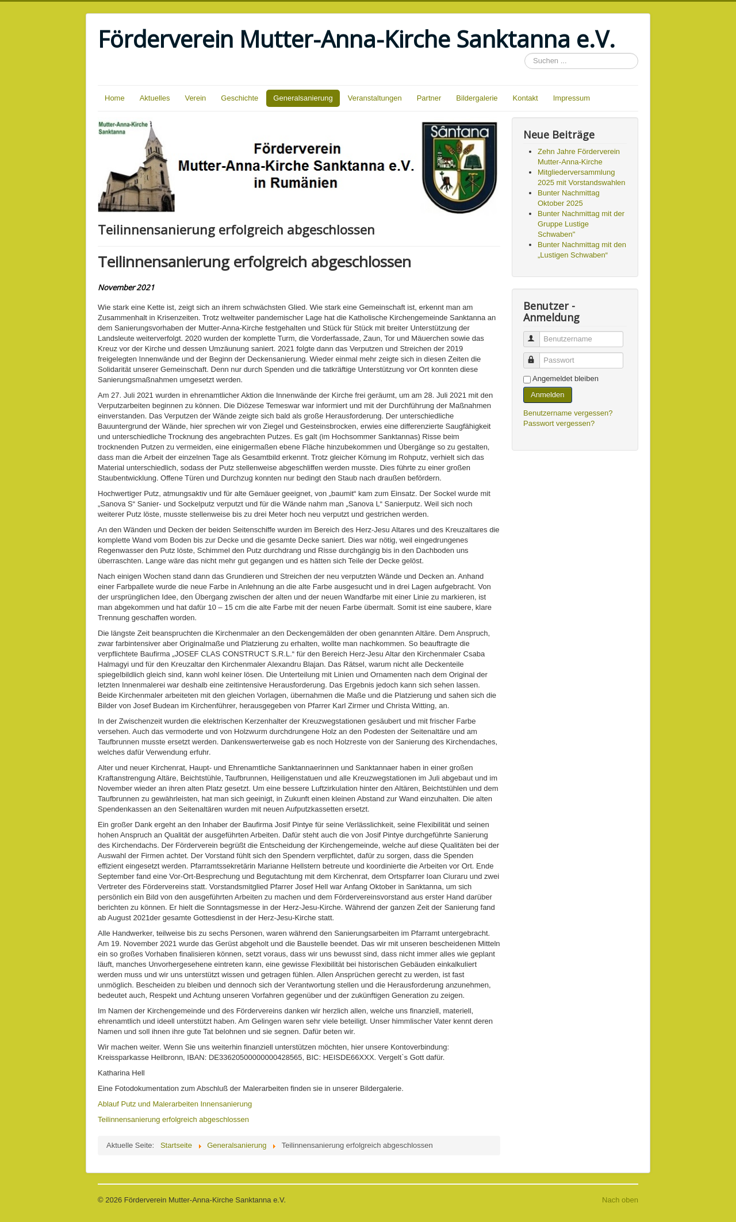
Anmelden (548, 394)
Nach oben (620, 1200)
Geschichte (239, 98)
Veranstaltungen (375, 98)
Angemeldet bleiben (565, 378)
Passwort (536, 355)
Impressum (571, 98)
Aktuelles (155, 98)
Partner (429, 98)
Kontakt (525, 98)
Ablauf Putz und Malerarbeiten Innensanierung (175, 1104)
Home (115, 98)
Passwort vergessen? (559, 423)
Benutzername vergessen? (567, 413)
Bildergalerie (476, 98)
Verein (195, 98)
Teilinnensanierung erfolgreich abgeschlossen (173, 1119)
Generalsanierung (302, 98)
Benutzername (536, 334)
